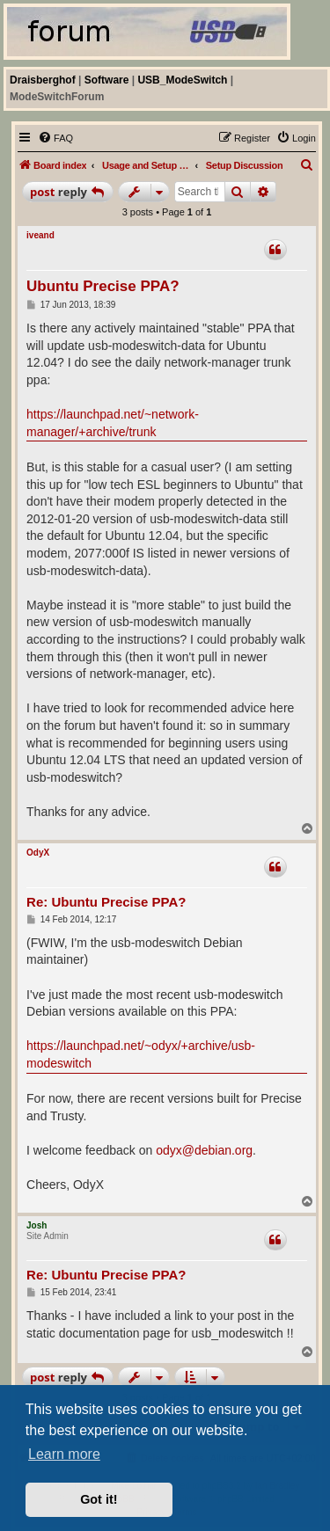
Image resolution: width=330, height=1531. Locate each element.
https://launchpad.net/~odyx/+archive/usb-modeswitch (140, 1054)
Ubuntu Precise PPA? (103, 286)
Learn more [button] (64, 1454)
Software (106, 80)
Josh (36, 1225)
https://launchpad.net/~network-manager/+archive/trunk (112, 423)
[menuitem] (55, 138)
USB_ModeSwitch (182, 80)
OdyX (37, 852)
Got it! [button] (98, 1499)
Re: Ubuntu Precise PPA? (106, 901)
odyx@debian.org (204, 1150)
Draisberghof (43, 80)
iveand (40, 235)
